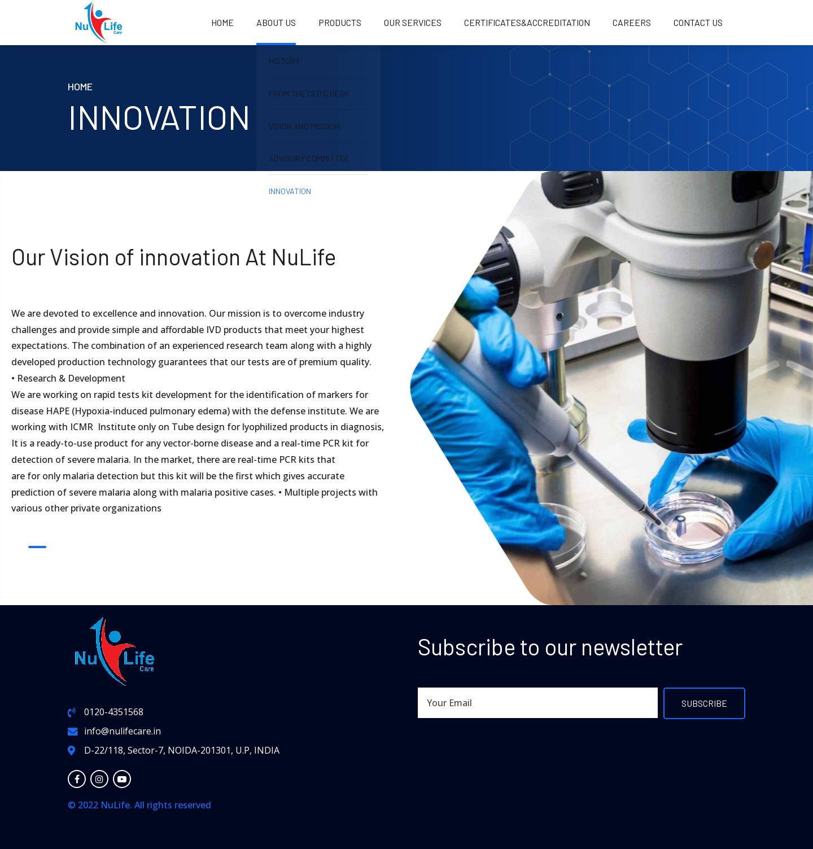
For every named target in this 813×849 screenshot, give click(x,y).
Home (222, 22)
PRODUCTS (339, 22)
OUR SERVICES (413, 22)
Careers (632, 22)
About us (276, 22)
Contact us (698, 22)
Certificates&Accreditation (527, 22)
